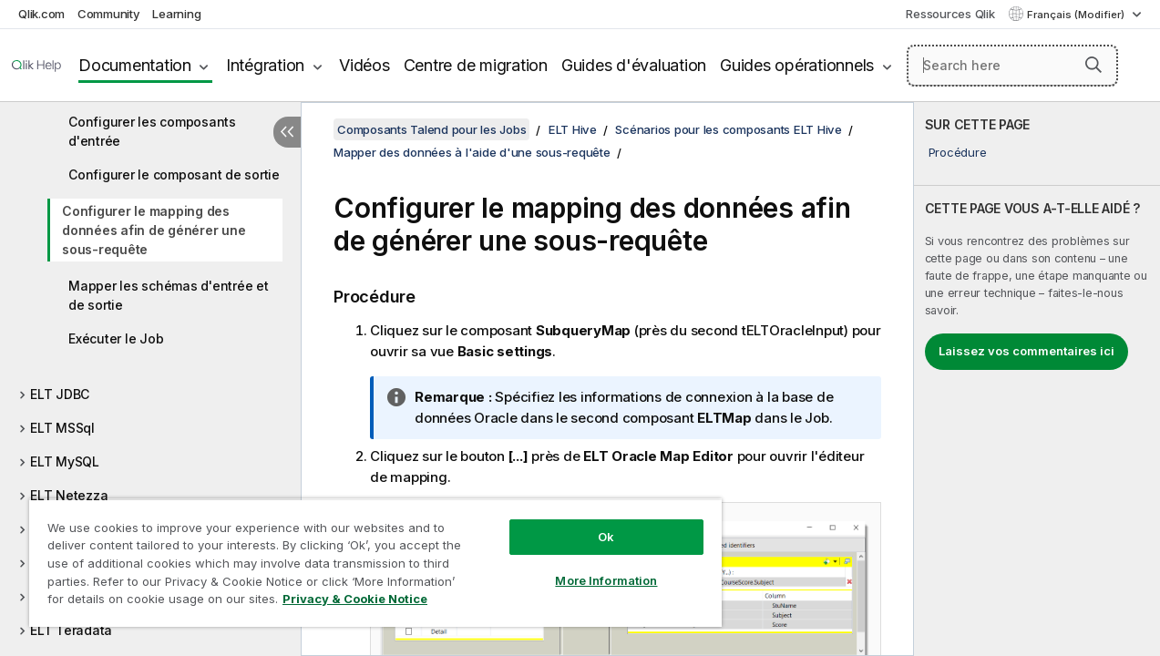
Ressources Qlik (950, 13)
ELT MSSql (62, 428)
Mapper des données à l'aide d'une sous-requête (472, 152)
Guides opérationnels (797, 65)
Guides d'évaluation (633, 65)
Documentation (134, 65)
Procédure (958, 152)
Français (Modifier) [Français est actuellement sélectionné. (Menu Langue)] (1077, 14)
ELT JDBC (59, 394)
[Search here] (1012, 65)
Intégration (265, 65)
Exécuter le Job (115, 338)
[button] (1093, 65)
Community (108, 13)
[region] (365, 556)
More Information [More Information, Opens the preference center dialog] (590, 566)
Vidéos (364, 65)
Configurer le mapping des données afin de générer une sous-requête (153, 230)
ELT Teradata (71, 630)
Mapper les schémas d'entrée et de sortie (168, 295)
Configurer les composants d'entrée (152, 131)
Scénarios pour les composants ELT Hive (728, 129)
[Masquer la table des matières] (287, 132)
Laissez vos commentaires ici (1026, 350)
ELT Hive (573, 129)
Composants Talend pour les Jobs (431, 129)
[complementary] (1037, 379)
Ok (589, 523)
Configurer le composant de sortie (174, 174)
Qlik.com (41, 13)
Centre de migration (476, 65)
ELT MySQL (64, 461)
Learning (176, 13)
